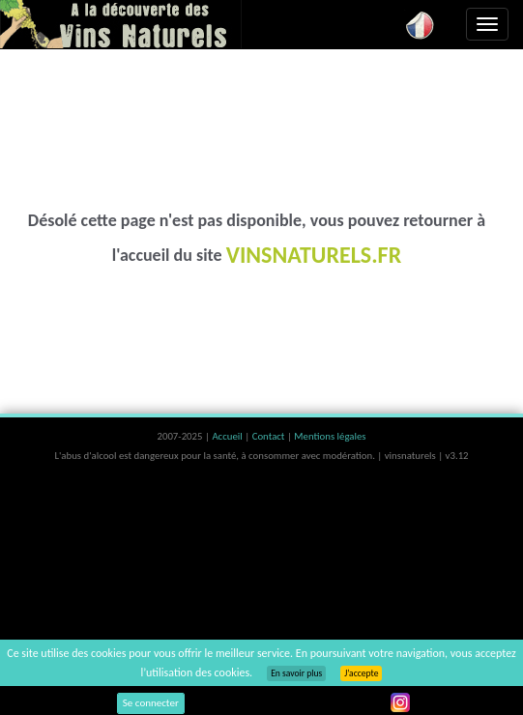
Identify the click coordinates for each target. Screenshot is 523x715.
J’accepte (361, 673)
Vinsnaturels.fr (121, 24)
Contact (269, 436)
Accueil (228, 436)
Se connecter (151, 703)
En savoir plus (296, 673)
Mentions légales (329, 436)
